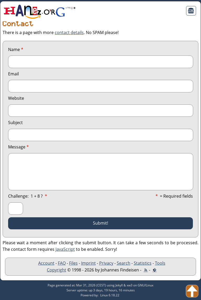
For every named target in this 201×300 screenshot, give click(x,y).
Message (18, 147)
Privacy (106, 263)
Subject (15, 122)
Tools (160, 263)
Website (16, 98)
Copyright (56, 270)
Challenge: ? (27, 196)
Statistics (143, 263)
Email (13, 74)
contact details (69, 32)
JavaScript (65, 249)
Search (123, 263)
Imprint (88, 263)
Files (73, 263)
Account (46, 263)
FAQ (62, 263)
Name (15, 49)
